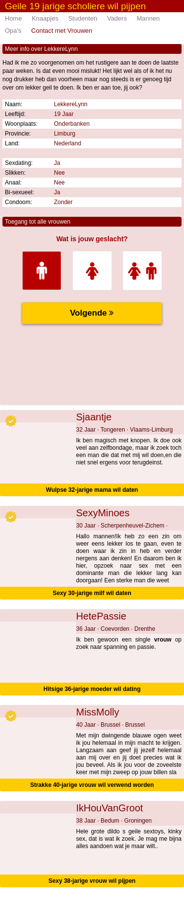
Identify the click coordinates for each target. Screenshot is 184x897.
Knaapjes (45, 18)
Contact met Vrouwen (62, 30)
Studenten (82, 18)
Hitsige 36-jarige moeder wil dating (91, 689)
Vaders (117, 18)
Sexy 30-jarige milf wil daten (92, 593)
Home (13, 18)
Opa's (13, 30)
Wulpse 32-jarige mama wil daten (92, 489)
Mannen (147, 18)
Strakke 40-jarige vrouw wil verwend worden (92, 785)
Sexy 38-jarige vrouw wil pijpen (92, 880)
